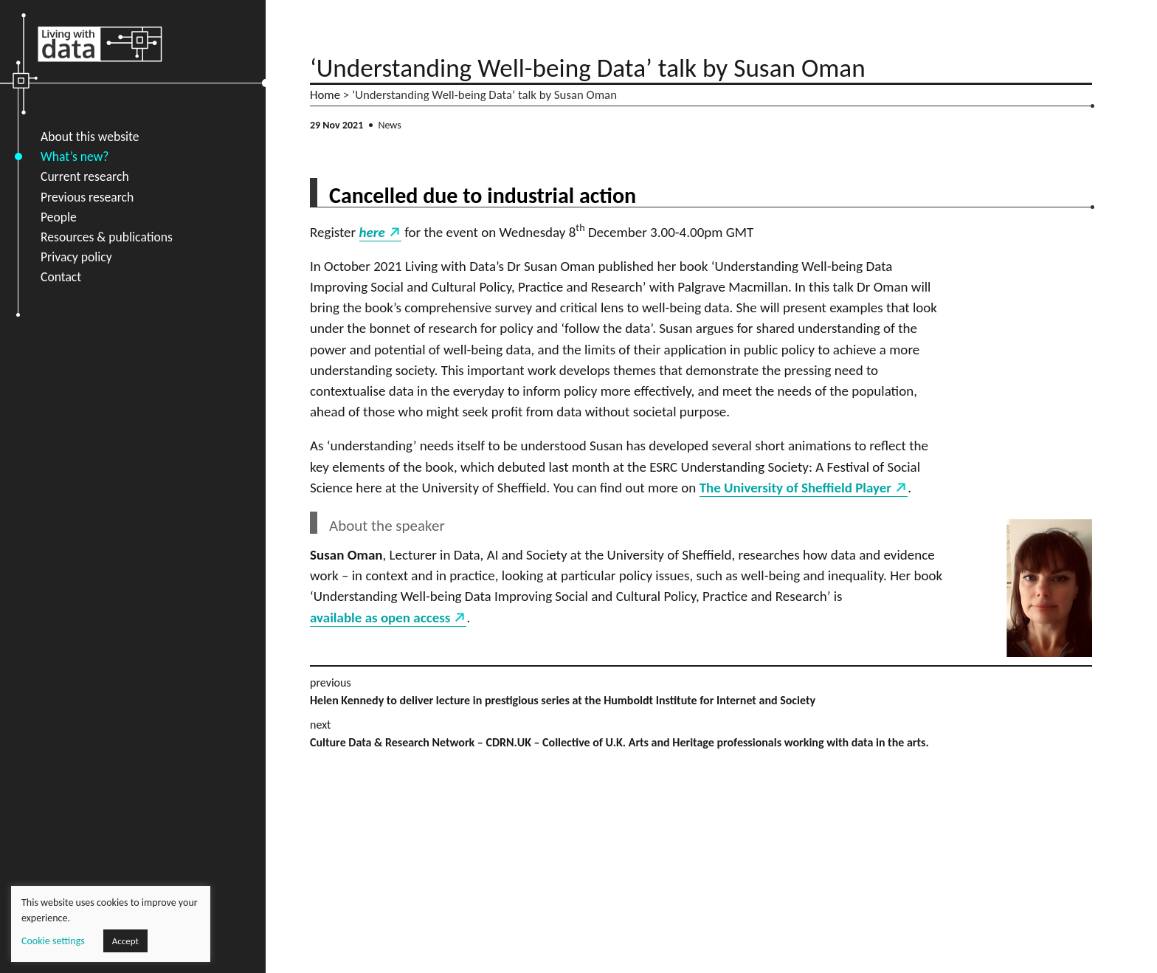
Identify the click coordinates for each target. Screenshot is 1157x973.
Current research (85, 176)
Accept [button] (125, 940)
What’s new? (74, 156)
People (59, 217)
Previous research (87, 197)
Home (325, 95)
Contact (61, 277)
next (701, 735)
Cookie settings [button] (53, 941)
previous (701, 692)
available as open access (380, 617)
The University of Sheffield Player (795, 487)
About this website (90, 136)
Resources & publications (107, 237)
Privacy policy (76, 257)
